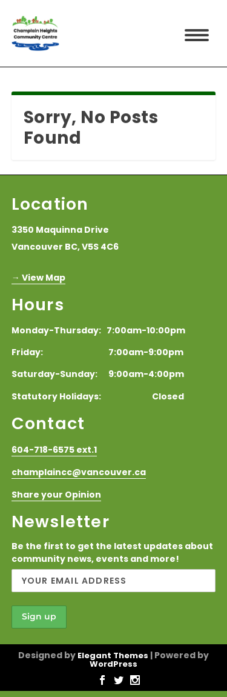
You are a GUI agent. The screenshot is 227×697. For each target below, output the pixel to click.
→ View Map (38, 278)
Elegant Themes (112, 655)
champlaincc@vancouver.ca (79, 472)
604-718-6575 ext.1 (54, 450)
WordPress (113, 664)
